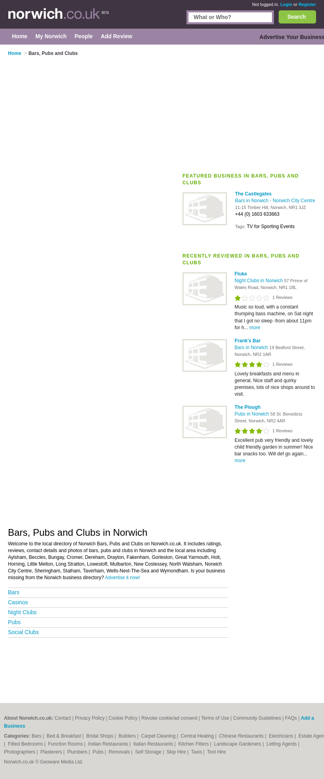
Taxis (197, 752)
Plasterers (52, 752)
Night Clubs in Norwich (259, 280)
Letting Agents (282, 744)
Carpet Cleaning (159, 736)
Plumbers (78, 752)
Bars (13, 592)
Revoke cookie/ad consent (169, 718)
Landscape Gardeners (238, 744)
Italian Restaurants (153, 744)
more (254, 327)
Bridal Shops (100, 736)
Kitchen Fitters (194, 744)
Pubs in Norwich (252, 414)
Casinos (18, 602)
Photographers (20, 752)
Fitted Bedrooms (26, 744)
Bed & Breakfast (64, 736)
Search (296, 17)
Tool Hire (216, 752)
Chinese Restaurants (242, 736)
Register (307, 4)
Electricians (282, 736)
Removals (120, 752)
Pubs (14, 622)
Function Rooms (66, 744)
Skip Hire (177, 752)
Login (286, 4)
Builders (127, 736)
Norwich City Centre (294, 200)
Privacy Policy (90, 718)
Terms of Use (215, 718)
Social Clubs (23, 632)
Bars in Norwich (252, 200)
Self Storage (149, 752)
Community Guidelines (257, 718)
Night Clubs (22, 612)
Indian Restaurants (108, 744)
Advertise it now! (122, 577)
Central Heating (198, 736)
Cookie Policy (123, 718)
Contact (62, 718)
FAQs (291, 718)
